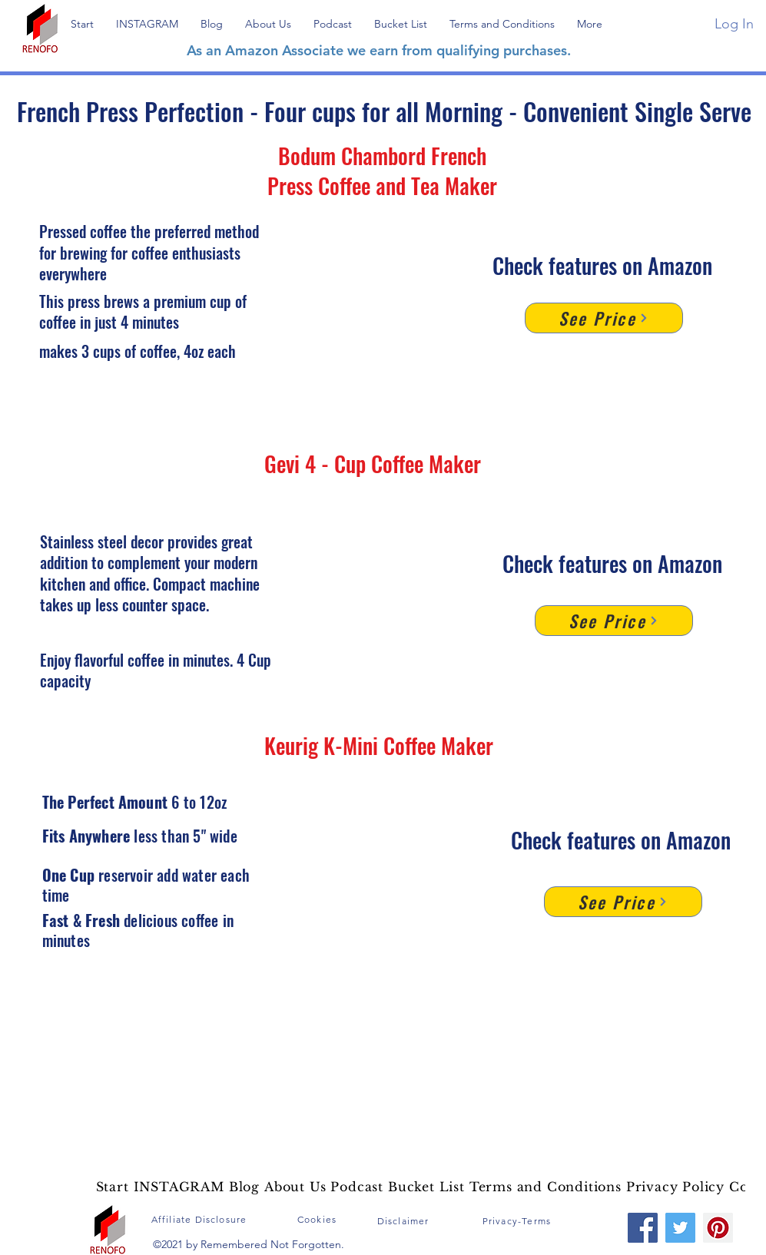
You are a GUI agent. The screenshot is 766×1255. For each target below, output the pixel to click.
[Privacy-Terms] (518, 1220)
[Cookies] (318, 1219)
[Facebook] (643, 1228)
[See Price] (604, 318)
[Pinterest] (718, 1228)
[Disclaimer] (404, 1220)
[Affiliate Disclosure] (201, 1219)
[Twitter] (680, 1228)
